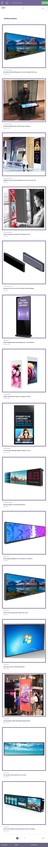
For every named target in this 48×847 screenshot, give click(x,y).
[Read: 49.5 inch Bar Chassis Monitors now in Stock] (24, 749)
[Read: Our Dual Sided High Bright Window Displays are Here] (24, 424)
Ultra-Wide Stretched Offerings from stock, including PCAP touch (20, 72)
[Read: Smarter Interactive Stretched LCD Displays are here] (24, 208)
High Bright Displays (6, 394)
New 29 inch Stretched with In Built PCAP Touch (15, 612)
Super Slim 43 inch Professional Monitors (14, 666)
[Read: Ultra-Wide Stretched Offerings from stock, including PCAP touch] (24, 46)
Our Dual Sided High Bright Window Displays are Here (16, 450)
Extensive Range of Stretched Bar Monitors (14, 504)
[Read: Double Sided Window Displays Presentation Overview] (24, 370)
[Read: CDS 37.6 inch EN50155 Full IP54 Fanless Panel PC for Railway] (24, 803)
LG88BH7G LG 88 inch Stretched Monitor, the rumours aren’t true (19, 180)
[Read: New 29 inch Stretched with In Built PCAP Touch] (24, 587)
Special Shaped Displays (7, 70)
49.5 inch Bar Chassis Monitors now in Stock (14, 775)
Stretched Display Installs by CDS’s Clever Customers (17, 126)
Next (43, 838)
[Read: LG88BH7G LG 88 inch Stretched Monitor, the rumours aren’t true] (24, 154)
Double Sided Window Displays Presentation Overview (17, 396)
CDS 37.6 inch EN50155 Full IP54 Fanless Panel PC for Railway (19, 829)
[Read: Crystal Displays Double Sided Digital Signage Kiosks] (24, 695)
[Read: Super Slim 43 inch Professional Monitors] (24, 641)
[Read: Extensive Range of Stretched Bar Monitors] (24, 478)
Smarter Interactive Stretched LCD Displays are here (16, 234)
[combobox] (45, 8)
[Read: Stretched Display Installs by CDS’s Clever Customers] (24, 100)
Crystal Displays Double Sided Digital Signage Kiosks (16, 720)
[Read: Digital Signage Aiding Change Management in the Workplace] (24, 316)
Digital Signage (6, 340)
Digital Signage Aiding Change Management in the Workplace (18, 342)
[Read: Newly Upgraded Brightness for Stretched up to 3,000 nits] (24, 533)
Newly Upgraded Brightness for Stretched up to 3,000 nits (18, 558)
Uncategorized (6, 556)
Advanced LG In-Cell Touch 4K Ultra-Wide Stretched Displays (18, 288)
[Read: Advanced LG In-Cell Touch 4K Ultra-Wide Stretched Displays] (24, 262)
